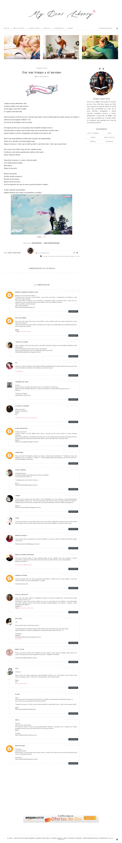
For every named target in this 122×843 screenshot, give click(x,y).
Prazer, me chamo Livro (26, 608)
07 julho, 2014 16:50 (70, 362)
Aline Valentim (21, 428)
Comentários (42, 76)
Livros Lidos (34, 28)
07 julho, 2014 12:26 (70, 341)
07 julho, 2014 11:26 (70, 317)
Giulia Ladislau (21, 594)
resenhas (109, 141)
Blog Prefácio (19, 371)
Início (6, 28)
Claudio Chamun (22, 406)
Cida (17, 518)
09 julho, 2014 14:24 (70, 649)
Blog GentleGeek (26, 331)
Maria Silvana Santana (24, 554)
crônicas (46, 256)
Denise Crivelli (21, 535)
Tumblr (44, 237)
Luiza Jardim (20, 470)
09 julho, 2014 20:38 (70, 693)
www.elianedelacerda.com (26, 292)
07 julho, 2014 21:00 (70, 452)
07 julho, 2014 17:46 (70, 381)
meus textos (56, 256)
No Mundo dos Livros (21, 683)
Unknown (19, 452)
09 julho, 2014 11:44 (70, 594)
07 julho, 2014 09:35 (70, 291)
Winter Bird (20, 745)
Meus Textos (18, 28)
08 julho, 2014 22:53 (70, 535)
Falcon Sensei (20, 317)
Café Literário (93, 133)
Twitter (21, 564)
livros (93, 137)
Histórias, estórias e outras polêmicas (26, 417)
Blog (16, 564)
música (93, 141)
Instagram (29, 564)
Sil (16, 362)
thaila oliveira (21, 342)
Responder (73, 311)
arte (110, 133)
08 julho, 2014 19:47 (70, 517)
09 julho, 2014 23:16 (70, 719)
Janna (17, 495)
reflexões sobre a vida (71, 256)
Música (47, 28)
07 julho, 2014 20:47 (70, 428)
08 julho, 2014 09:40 (70, 495)
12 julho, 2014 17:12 (70, 745)
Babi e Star (19, 649)
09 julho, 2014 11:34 (70, 575)
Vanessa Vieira (21, 575)
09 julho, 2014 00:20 (70, 554)
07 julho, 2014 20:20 (70, 405)
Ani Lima (18, 618)
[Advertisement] (100, 179)
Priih (17, 720)
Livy (17, 668)
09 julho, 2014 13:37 (70, 618)
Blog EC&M (18, 638)
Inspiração (59, 28)
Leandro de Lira (21, 381)
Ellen (17, 694)
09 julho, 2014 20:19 (70, 668)
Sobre (70, 28)
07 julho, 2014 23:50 (70, 469)
